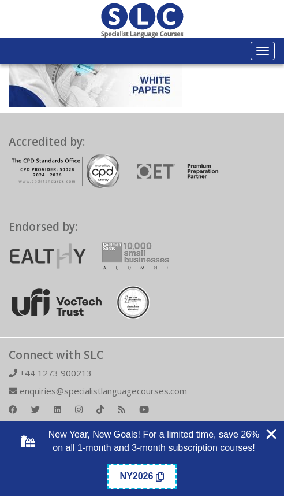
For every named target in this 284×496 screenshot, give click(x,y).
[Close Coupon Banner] (271, 434)
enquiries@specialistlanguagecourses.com (98, 391)
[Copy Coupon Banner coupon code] (142, 476)
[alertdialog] (142, 458)
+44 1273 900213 (50, 373)
